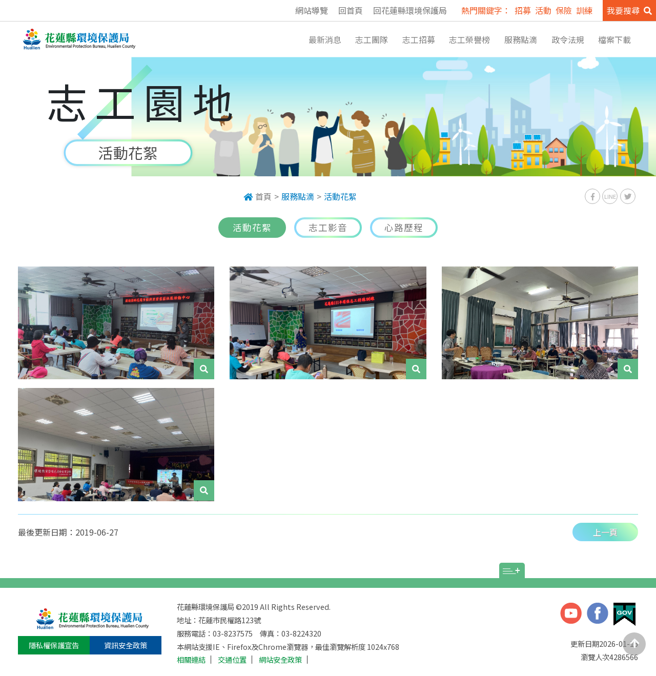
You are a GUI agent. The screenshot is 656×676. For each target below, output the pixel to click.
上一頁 (605, 532)
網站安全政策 (280, 659)
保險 (564, 10)
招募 (523, 10)
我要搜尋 (629, 10)
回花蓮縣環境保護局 (410, 10)
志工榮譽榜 (469, 39)
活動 (543, 10)
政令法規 (567, 39)
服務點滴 (520, 39)
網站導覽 (311, 10)
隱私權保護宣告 (54, 645)
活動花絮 (340, 196)
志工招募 (418, 39)
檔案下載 (614, 39)
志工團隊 (371, 39)
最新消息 (325, 39)
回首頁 (350, 10)
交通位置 (232, 659)
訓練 (584, 10)
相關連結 (191, 659)
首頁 (257, 196)
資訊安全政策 (125, 645)
